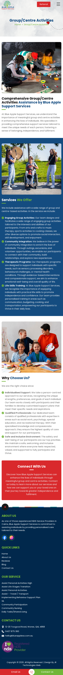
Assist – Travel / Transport (15, 593)
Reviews (6, 560)
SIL (3, 600)
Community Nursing (12, 608)
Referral (44, 4)
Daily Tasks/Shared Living (14, 611)
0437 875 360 (12, 631)
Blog (4, 564)
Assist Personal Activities (14, 590)
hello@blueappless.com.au (19, 635)
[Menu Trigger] (58, 4)
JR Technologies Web (39, 664)
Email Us (15, 671)
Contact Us (8, 568)
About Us (6, 557)
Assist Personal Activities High (17, 583)
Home (18, 24)
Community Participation (14, 604)
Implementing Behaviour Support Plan (21, 597)
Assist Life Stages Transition (16, 586)
